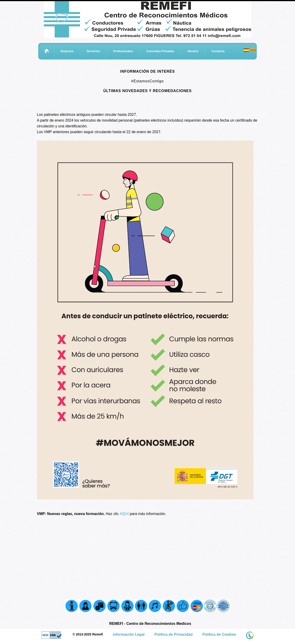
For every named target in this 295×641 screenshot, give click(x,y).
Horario (193, 51)
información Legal (129, 634)
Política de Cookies (219, 634)
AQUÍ (124, 514)
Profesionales (123, 51)
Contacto (218, 51)
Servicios (93, 51)
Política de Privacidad (173, 634)
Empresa (67, 51)
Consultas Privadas (160, 51)
